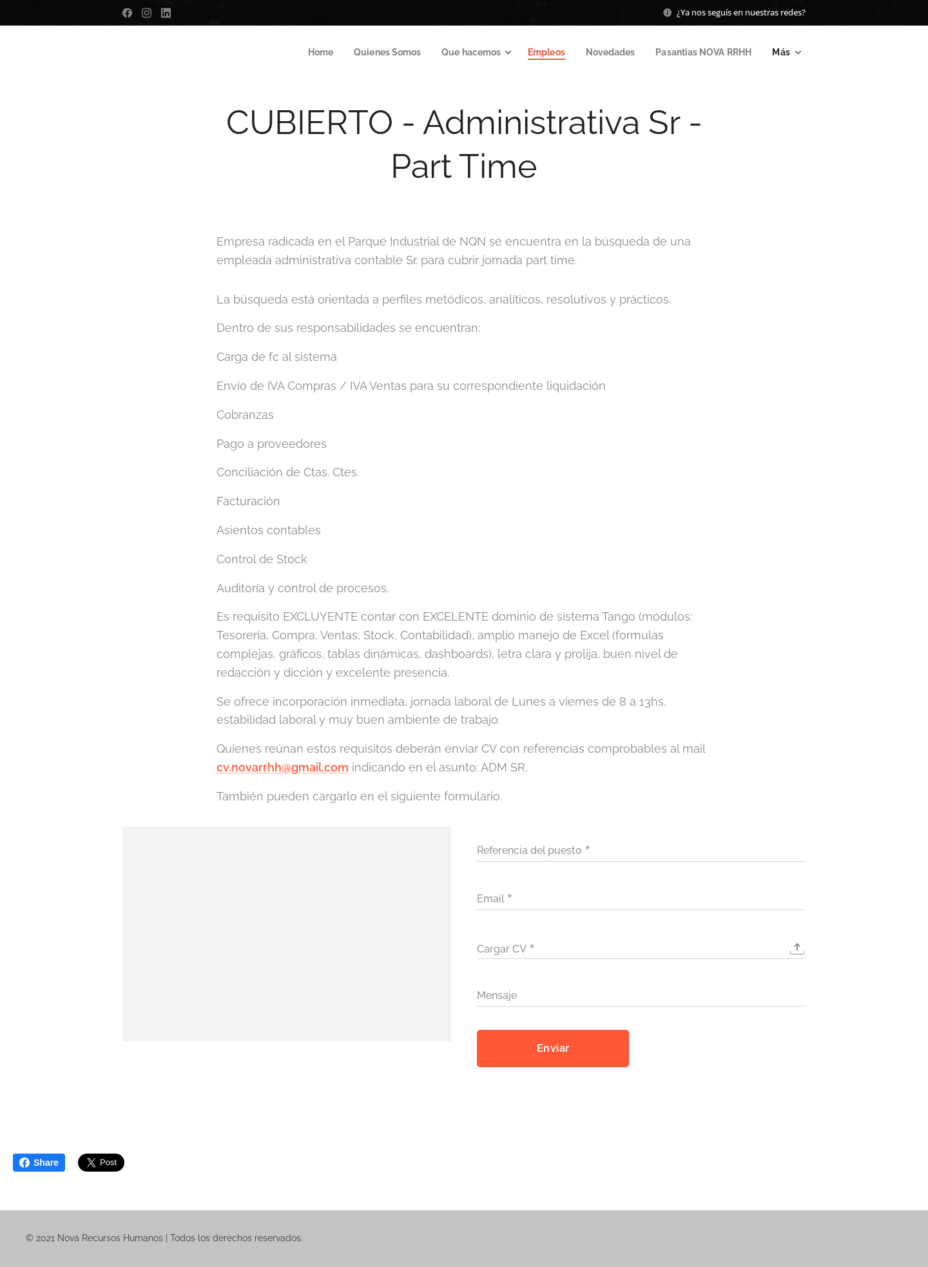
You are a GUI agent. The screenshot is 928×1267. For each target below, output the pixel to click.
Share (39, 1162)
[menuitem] (300, 52)
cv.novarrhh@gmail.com (283, 767)
